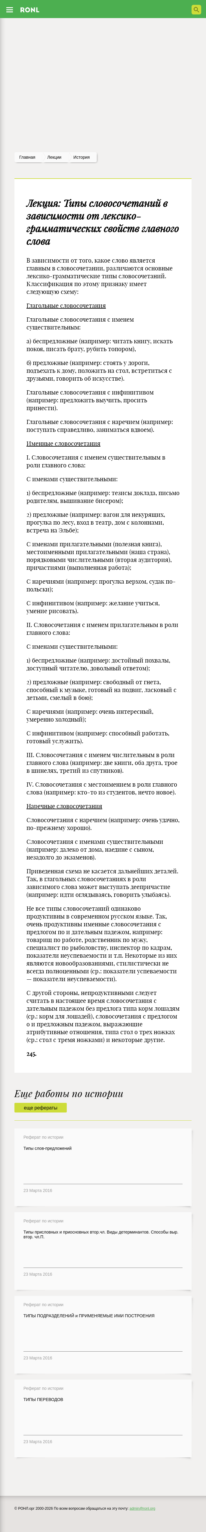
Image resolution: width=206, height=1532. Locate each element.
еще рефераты (40, 1107)
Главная (27, 157)
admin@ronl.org (142, 1508)
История (81, 157)
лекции (54, 157)
